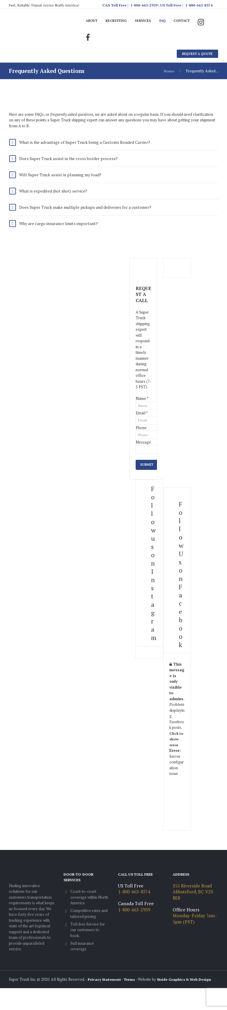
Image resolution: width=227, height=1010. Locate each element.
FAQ (167, 21)
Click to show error (176, 749)
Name (142, 405)
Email (142, 420)
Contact (188, 21)
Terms (132, 989)
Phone (141, 436)
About (92, 21)
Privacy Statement (105, 989)
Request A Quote (196, 54)
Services (146, 21)
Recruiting (119, 21)
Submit (147, 474)
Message (143, 451)
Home (168, 72)
